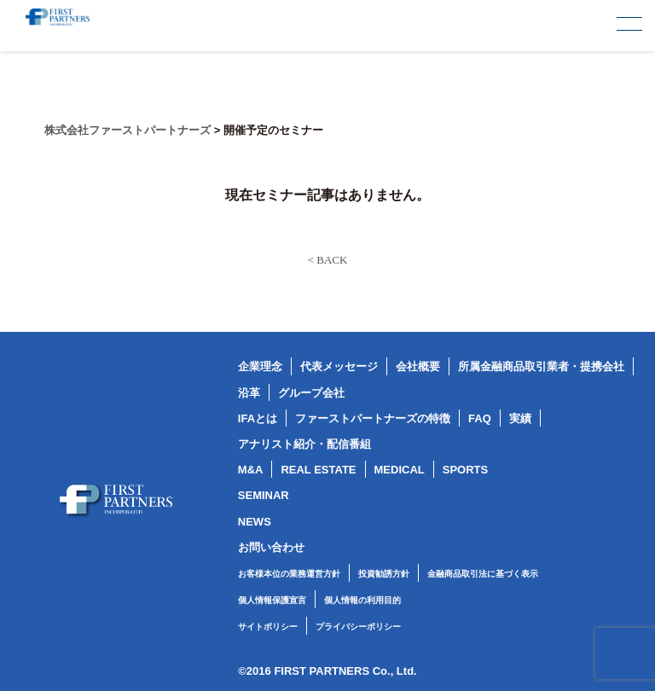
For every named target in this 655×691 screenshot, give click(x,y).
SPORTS (465, 469)
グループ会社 (311, 392)
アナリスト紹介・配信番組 (304, 444)
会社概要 (418, 366)
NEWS (254, 521)
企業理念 (260, 366)
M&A (251, 469)
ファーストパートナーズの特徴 (372, 418)
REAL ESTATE (318, 469)
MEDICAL (399, 469)
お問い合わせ (271, 547)
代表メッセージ (339, 366)
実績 (520, 418)
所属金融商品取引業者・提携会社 (541, 366)
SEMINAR (263, 495)
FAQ (479, 418)
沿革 (249, 392)
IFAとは (257, 418)
